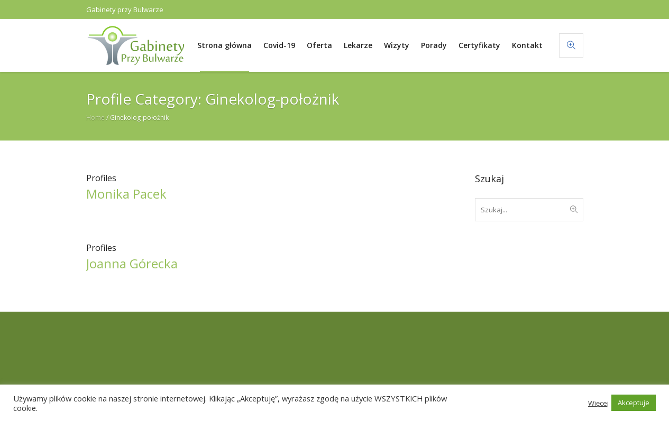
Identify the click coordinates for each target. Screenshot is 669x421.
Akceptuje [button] (633, 402)
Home (95, 117)
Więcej (598, 403)
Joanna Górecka (132, 263)
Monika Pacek (126, 193)
